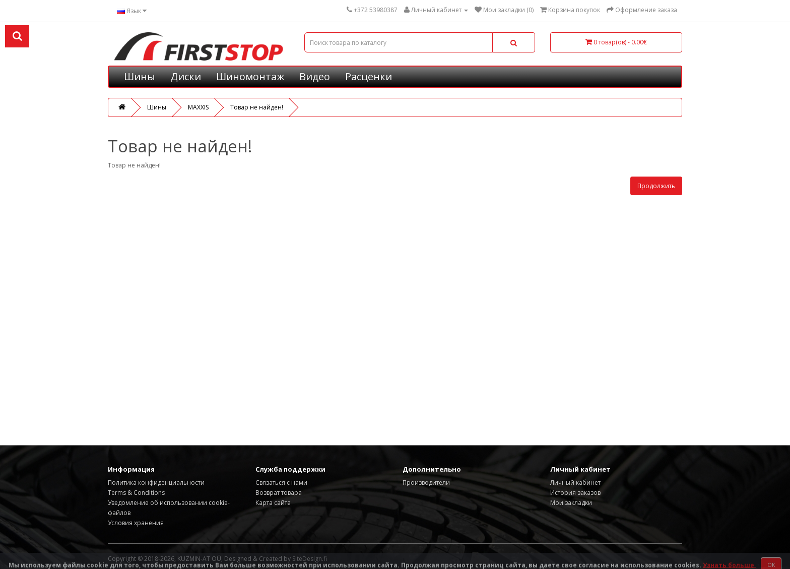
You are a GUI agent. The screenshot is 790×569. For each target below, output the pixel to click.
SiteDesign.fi (309, 558)
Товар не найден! (256, 107)
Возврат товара (278, 492)
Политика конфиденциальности (156, 482)
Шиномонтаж (250, 76)
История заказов (575, 492)
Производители (426, 482)
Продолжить (656, 186)
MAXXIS (198, 107)
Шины (139, 76)
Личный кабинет (575, 482)
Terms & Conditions (136, 492)
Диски (185, 76)
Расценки (368, 76)
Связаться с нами (281, 482)
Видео (314, 76)
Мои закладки (571, 502)
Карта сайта (273, 502)
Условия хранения (136, 523)
